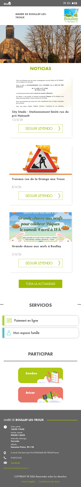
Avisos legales (28, 481)
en (68, 3)
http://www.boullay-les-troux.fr (16, 468)
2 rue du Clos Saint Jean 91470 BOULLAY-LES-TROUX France (35, 452)
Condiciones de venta (49, 481)
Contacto (15, 463)
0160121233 (16, 458)
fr (65, 3)
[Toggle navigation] (7, 16)
